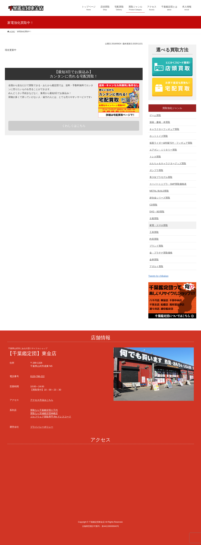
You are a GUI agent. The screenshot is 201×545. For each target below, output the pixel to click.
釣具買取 (154, 239)
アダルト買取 (156, 266)
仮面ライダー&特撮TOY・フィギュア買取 (170, 143)
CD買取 (153, 204)
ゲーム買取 (155, 115)
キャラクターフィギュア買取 (164, 129)
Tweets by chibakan (158, 276)
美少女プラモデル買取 (160, 177)
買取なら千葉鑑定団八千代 (44, 410)
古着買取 (154, 218)
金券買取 (154, 259)
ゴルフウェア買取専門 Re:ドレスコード (50, 416)
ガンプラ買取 (156, 170)
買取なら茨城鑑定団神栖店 (44, 413)
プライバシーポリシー (41, 427)
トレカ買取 (155, 156)
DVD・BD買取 (156, 211)
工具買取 (154, 232)
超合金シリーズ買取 (159, 197)
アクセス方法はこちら (41, 400)
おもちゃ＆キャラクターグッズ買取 (167, 163)
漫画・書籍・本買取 (159, 122)
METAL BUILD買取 (159, 191)
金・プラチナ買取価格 (160, 252)
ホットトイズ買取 (158, 136)
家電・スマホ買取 (158, 225)
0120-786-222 (37, 376)
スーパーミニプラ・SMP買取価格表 (167, 184)
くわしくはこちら (74, 125)
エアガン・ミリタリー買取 (163, 149)
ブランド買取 (156, 246)
